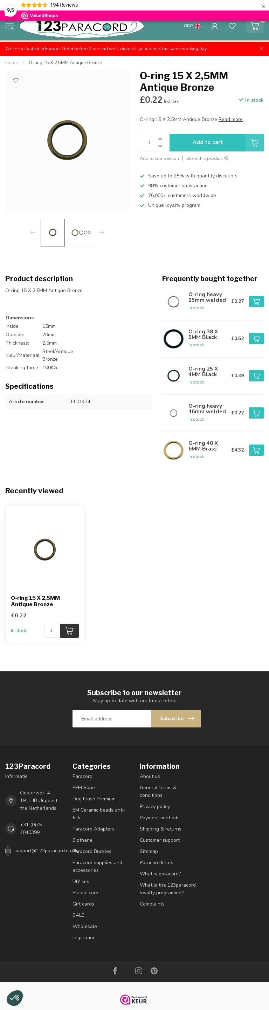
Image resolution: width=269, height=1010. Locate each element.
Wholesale (85, 926)
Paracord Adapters (94, 829)
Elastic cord (85, 892)
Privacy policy (155, 806)
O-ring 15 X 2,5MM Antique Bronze (65, 63)
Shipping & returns (160, 829)
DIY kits (81, 881)
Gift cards (83, 904)
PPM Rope (84, 787)
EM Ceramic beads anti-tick (99, 814)
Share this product (207, 158)
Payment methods (160, 817)
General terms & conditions (158, 791)
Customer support (160, 840)
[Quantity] (51, 631)
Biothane (82, 840)
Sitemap (149, 851)
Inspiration (84, 937)
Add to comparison (159, 158)
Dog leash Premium (94, 798)
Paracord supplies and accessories (97, 866)
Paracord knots (156, 862)
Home (11, 63)
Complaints (152, 904)
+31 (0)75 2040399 (31, 828)
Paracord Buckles (92, 851)
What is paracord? (160, 873)
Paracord (82, 776)
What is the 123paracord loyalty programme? (168, 889)
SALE (78, 915)
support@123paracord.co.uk (45, 850)
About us (150, 776)
